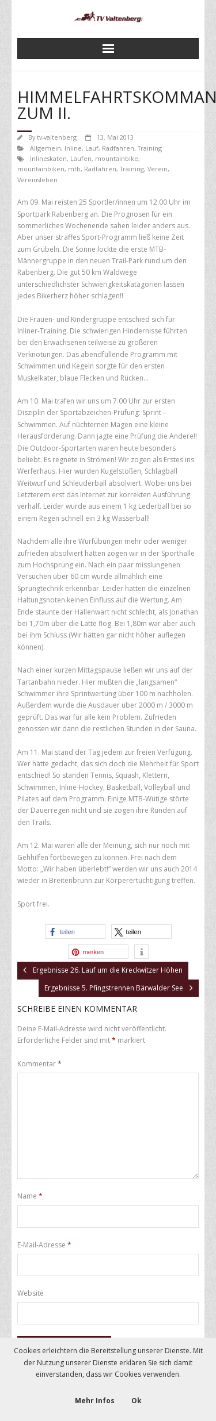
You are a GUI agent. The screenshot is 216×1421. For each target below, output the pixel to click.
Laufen (81, 158)
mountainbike (116, 158)
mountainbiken (41, 168)
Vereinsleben (37, 179)
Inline (73, 148)
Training (150, 148)
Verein (157, 168)
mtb (74, 168)
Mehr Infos (95, 1400)
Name (30, 1196)
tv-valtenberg (57, 137)
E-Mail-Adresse (44, 1245)
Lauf (91, 148)
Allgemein (45, 148)
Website (30, 1293)
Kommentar (39, 1064)
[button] (75, 931)
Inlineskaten (48, 158)
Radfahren (118, 148)
